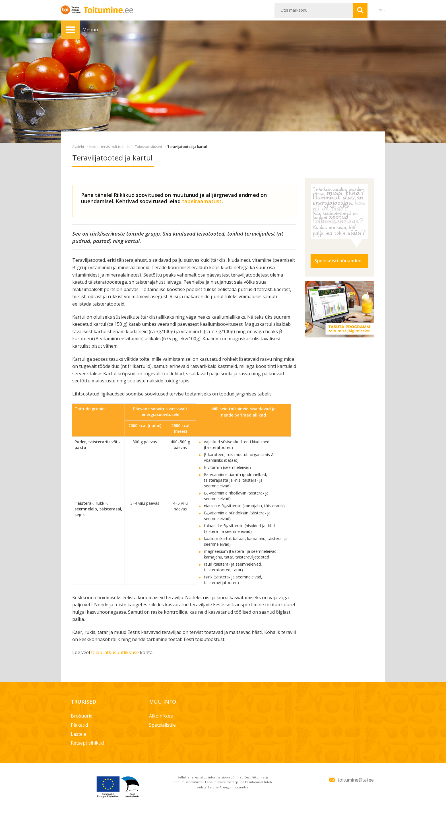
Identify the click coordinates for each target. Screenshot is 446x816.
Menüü (70, 29)
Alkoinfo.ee (161, 716)
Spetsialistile (162, 725)
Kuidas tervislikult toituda (109, 146)
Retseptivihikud (87, 743)
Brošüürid (81, 716)
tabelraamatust (202, 201)
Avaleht (78, 146)
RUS (382, 10)
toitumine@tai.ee (356, 780)
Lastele (78, 734)
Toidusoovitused (148, 146)
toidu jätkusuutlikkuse (115, 652)
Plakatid (79, 725)
